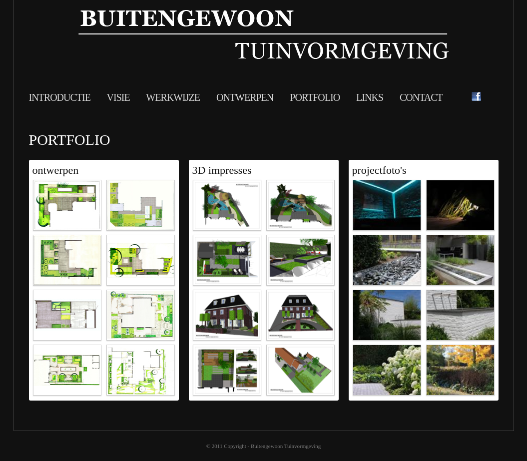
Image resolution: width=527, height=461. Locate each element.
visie (118, 97)
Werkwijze (174, 97)
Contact (421, 97)
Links (370, 97)
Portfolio (316, 97)
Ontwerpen (245, 97)
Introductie (59, 97)
